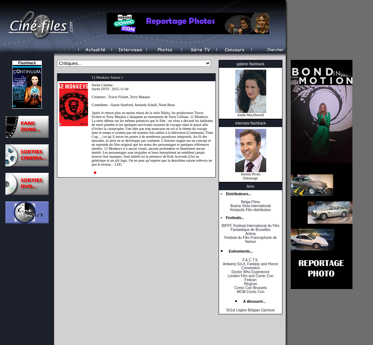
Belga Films (250, 202)
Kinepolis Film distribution (250, 210)
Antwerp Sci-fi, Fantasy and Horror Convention (250, 266)
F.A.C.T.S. (250, 260)
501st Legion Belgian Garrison (250, 310)
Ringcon (250, 284)
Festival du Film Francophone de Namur (250, 240)
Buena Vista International (251, 206)
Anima (250, 234)
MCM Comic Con (250, 292)
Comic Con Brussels (250, 288)
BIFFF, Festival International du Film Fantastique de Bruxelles (250, 228)
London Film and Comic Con (250, 276)
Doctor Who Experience (251, 272)
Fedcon (250, 280)
